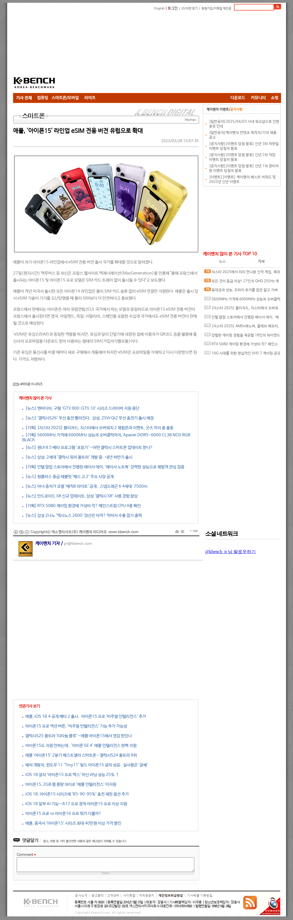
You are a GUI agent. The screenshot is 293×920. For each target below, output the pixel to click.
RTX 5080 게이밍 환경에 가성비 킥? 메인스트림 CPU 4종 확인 (241, 345)
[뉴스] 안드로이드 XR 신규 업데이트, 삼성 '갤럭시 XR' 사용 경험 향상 (80, 496)
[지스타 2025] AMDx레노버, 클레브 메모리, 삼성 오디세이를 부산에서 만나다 (241, 327)
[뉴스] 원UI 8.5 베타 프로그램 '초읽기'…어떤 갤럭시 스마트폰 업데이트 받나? (87, 447)
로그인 (173, 8)
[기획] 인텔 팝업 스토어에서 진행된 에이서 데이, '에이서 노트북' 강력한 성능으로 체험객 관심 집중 (103, 467)
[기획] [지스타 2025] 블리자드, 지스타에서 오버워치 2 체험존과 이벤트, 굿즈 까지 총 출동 (97, 427)
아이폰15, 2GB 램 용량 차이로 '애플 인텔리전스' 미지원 (69, 784)
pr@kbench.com (78, 544)
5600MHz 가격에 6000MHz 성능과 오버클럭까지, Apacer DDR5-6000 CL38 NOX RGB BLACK (242, 300)
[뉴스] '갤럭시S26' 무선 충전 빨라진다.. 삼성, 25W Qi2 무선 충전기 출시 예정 (88, 418)
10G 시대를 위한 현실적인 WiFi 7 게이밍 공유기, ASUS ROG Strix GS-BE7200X (242, 354)
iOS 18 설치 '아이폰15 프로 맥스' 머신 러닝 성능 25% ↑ (70, 774)
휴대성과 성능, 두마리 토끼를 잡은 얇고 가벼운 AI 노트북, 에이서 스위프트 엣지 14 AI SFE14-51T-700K (241, 291)
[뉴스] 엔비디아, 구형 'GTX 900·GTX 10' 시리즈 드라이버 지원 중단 (80, 408)
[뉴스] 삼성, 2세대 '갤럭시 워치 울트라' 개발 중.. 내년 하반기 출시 (77, 457)
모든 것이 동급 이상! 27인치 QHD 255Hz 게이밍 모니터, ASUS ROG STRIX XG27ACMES (241, 282)
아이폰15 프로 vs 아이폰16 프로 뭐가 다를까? (61, 813)
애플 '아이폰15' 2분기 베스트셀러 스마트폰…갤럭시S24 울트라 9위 (79, 755)
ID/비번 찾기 (190, 8)
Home (190, 120)
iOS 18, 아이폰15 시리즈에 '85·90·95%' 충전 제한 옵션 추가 (75, 794)
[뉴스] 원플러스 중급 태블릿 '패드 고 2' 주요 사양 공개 (68, 476)
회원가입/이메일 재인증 (216, 8)
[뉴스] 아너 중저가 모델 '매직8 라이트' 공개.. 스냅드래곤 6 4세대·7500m (84, 486)
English (159, 8)
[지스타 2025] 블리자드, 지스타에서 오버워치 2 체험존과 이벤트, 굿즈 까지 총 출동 (241, 309)
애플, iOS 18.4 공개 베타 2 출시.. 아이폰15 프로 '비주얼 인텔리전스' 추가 (84, 716)
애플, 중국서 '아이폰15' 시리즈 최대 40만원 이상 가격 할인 (71, 823)
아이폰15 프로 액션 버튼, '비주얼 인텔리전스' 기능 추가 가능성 (74, 726)
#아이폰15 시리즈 (31, 384)
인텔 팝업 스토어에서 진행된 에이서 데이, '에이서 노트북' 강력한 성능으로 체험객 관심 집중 (241, 318)
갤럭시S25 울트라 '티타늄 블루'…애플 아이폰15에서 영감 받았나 (77, 736)
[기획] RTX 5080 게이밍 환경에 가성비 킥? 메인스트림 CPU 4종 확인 (81, 505)
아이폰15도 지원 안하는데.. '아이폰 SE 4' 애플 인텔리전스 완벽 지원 (79, 745)
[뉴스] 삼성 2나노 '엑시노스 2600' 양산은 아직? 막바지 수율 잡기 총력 (82, 515)
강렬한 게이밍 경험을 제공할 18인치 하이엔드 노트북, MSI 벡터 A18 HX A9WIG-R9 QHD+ (242, 336)
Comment (26, 855)
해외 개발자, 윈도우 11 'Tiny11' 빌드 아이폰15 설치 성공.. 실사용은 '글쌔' (85, 765)
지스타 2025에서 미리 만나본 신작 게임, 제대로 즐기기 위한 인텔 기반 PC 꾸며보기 (242, 273)
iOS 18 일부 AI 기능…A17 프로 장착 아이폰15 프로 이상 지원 (74, 803)
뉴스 (222, 261)
